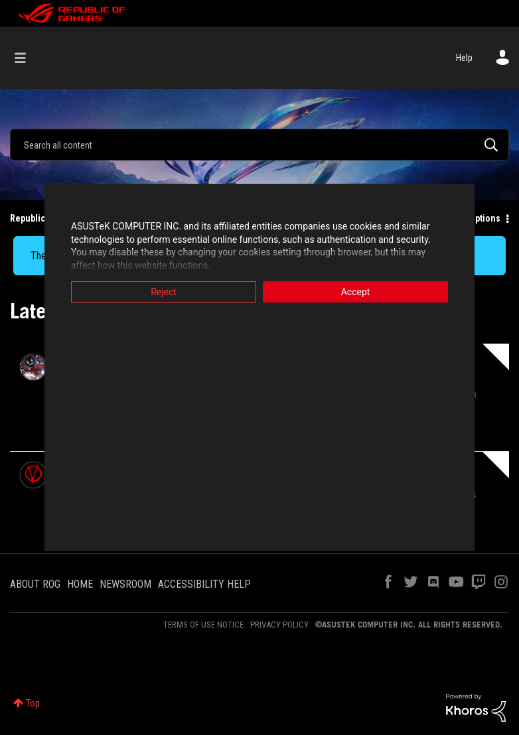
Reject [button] (164, 292)
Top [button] (33, 703)
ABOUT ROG (35, 584)
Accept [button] (355, 292)
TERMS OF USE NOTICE (203, 625)
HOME (80, 584)
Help (464, 57)
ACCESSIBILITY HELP (204, 584)
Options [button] (484, 218)
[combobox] (259, 145)
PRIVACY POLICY (279, 625)
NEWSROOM (125, 584)
